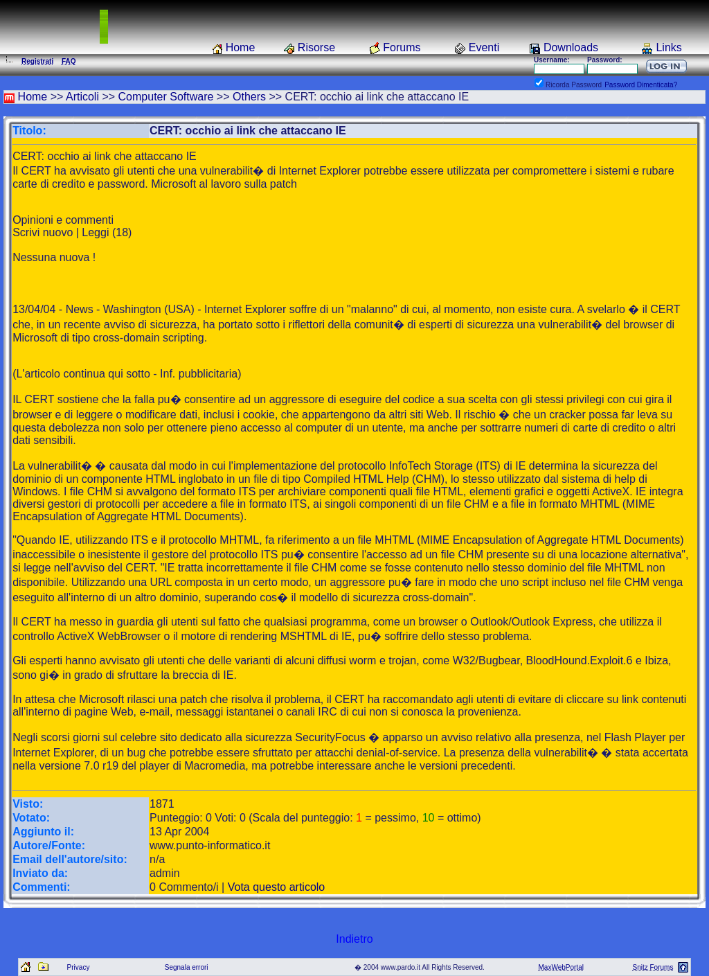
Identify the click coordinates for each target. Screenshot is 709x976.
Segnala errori (186, 967)
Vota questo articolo (276, 887)
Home (240, 47)
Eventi (484, 47)
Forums (401, 47)
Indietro (354, 939)
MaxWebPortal (561, 967)
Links (668, 47)
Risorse (316, 47)
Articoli (82, 97)
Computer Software (166, 97)
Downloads (571, 47)
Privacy (78, 967)
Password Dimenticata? (640, 85)
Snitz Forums (652, 967)
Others (249, 97)
